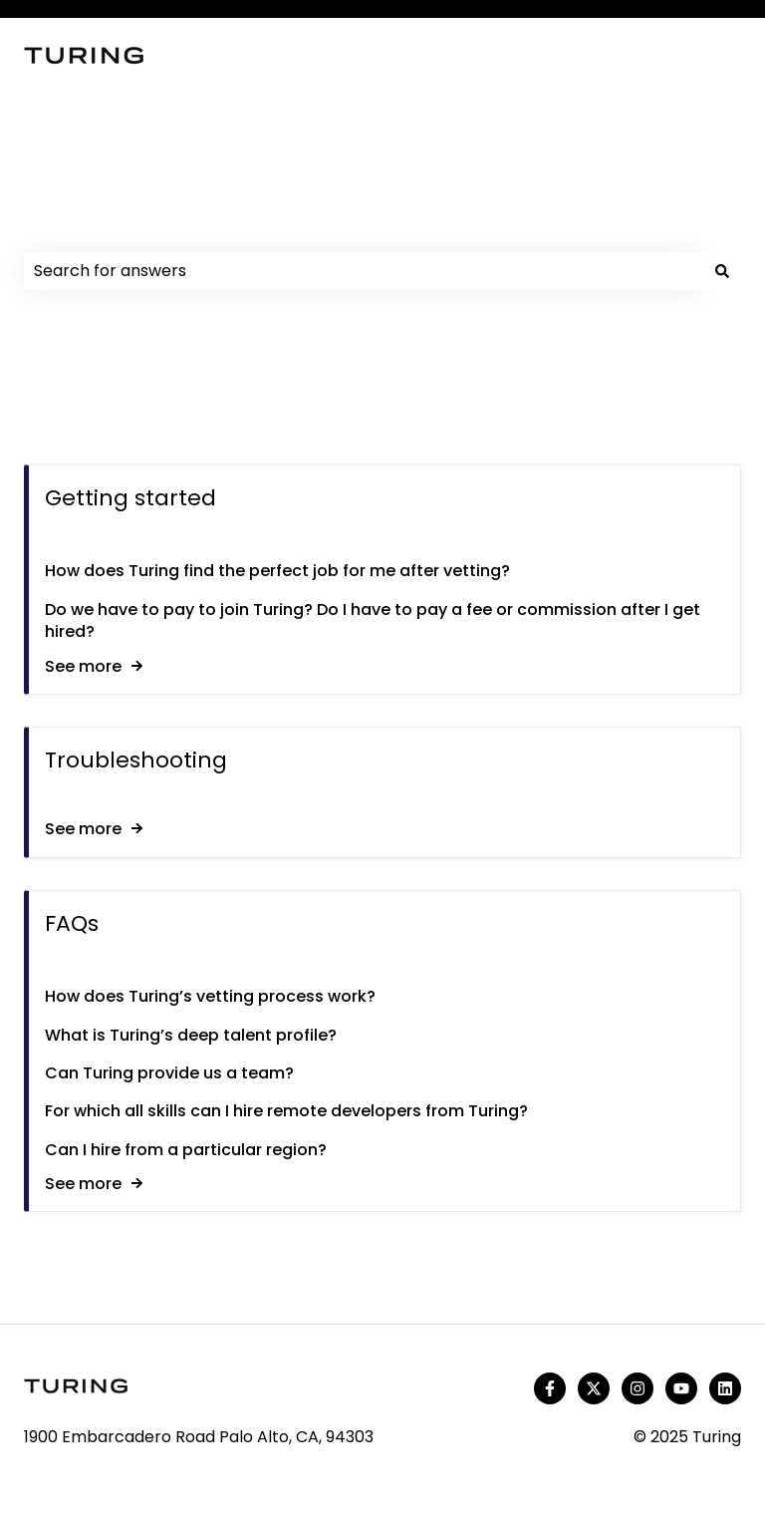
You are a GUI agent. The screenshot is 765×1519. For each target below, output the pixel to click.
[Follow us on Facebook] (550, 1388)
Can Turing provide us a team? (169, 1073)
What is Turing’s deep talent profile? (191, 1035)
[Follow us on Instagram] (637, 1388)
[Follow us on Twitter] (594, 1388)
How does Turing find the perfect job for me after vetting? (277, 571)
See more (83, 666)
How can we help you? (199, 221)
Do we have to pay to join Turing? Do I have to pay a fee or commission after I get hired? (372, 620)
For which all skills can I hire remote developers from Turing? (286, 1111)
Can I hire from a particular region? (188, 1149)
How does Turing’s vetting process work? (210, 996)
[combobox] (363, 271)
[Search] (722, 271)
